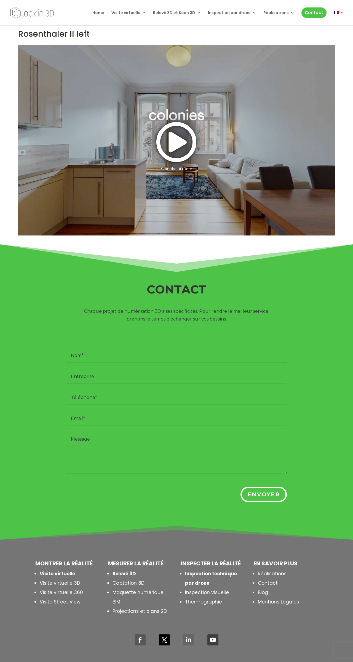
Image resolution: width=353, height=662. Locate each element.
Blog (263, 592)
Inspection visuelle (207, 592)
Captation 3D (129, 583)
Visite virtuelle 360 (61, 592)
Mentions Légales (278, 602)
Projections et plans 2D (140, 611)
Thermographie (203, 602)
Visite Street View (60, 602)
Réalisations (272, 573)
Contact (268, 583)
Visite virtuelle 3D (60, 583)
